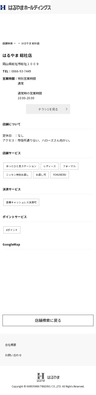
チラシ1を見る (48, 109)
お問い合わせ (13, 355)
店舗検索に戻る (48, 320)
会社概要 (10, 345)
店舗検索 (8, 43)
